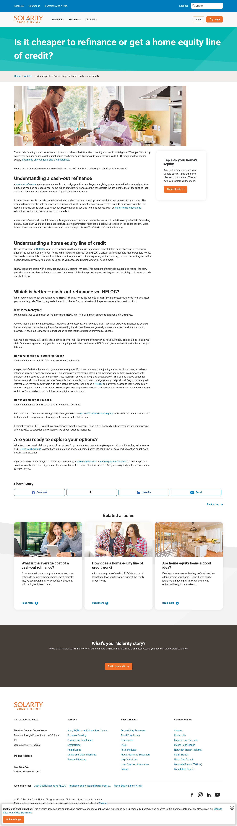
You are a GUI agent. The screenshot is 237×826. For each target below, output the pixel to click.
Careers (178, 730)
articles (28, 76)
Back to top (215, 504)
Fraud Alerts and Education (135, 754)
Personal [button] (58, 19)
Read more (30, 602)
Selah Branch (181, 754)
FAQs (123, 745)
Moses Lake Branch (184, 745)
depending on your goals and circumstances (45, 159)
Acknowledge (13, 819)
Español (183, 5)
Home (17, 76)
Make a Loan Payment (186, 740)
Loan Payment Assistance (135, 764)
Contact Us (180, 735)
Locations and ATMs (56, 6)
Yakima (103, 803)
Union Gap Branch (183, 759)
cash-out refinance (26, 184)
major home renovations (128, 207)
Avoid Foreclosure (130, 735)
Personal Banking (76, 759)
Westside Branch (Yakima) (188, 764)
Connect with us (175, 189)
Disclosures (127, 740)
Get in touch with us (30, 449)
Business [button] (75, 19)
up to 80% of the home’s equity (96, 413)
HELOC (40, 249)
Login (214, 19)
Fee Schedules (128, 749)
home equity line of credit (112, 461)
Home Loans (74, 749)
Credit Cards (73, 745)
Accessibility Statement (133, 730)
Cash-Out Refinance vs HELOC (50, 785)
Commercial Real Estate (80, 740)
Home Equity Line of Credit (128, 785)
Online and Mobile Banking (81, 754)
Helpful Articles (129, 759)
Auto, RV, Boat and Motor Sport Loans (87, 730)
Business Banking (76, 735)
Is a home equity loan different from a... (90, 785)
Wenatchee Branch (184, 769)
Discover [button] (91, 19)
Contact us (34, 6)
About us (19, 6)
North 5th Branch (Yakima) (188, 749)
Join (198, 19)
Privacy (125, 769)
